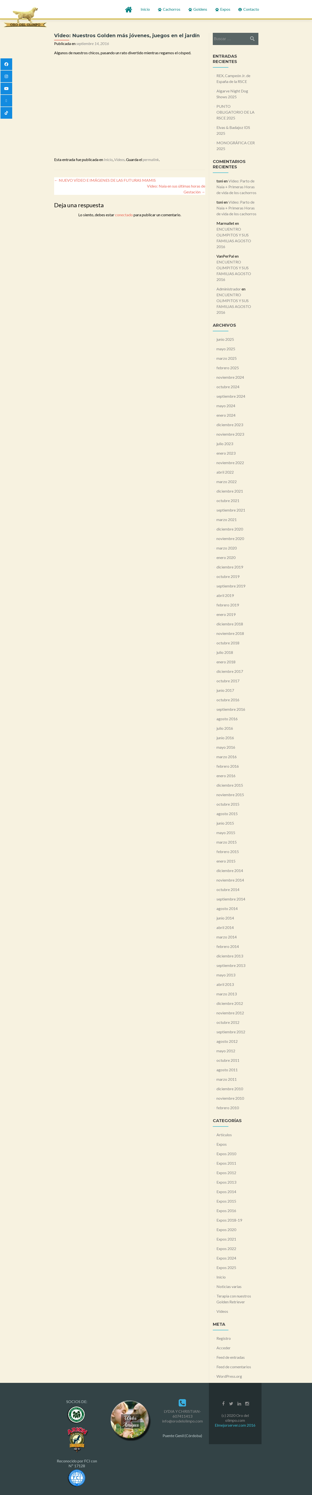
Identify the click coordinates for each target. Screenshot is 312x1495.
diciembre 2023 (229, 424)
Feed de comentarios (233, 1366)
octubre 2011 (227, 1060)
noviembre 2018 (230, 633)
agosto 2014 (227, 908)
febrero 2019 (227, 605)
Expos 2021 (226, 1239)
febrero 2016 (227, 766)
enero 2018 (225, 661)
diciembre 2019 (229, 567)
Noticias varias (229, 1286)
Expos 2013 (226, 1182)
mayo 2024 (225, 405)
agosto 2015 (227, 813)
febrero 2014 (227, 946)
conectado (124, 214)
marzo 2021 (226, 519)
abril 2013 (225, 984)
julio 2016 (224, 728)
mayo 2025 (225, 348)
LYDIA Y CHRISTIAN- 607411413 (182, 1413)
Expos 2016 (226, 1210)
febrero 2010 (227, 1107)
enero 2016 (225, 775)
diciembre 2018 (229, 623)
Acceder (223, 1347)
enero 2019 (225, 614)
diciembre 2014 (229, 870)
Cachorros (168, 9)
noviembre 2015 (230, 794)
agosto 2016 (227, 718)
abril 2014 (225, 927)
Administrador (228, 289)
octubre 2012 (227, 1022)
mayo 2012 (225, 1050)
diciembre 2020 (229, 529)
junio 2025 (225, 339)
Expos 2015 (226, 1201)
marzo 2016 (226, 756)
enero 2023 (225, 453)
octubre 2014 (227, 889)
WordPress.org (229, 1376)
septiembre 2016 (230, 709)
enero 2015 (225, 861)
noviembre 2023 (230, 434)
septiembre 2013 (230, 965)
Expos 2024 (226, 1258)
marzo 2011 (226, 1079)
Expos (222, 9)
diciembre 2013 (229, 956)
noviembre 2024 (230, 377)
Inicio (145, 9)
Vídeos (119, 159)
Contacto (248, 9)
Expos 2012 (226, 1172)
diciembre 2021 (229, 491)
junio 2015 (225, 823)
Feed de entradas (230, 1357)
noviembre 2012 (230, 1012)
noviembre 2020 (230, 538)
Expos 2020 (226, 1229)
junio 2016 (225, 737)
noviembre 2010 (230, 1098)
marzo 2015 (226, 842)
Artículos (224, 1134)
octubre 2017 (227, 680)
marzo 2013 (226, 993)
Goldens (197, 9)
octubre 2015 (227, 804)
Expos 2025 (226, 1267)
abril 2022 (225, 472)
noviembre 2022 (230, 462)
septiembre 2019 (230, 586)
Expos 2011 (226, 1163)
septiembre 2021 (230, 510)
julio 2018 (224, 652)
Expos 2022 (226, 1248)
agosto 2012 (227, 1041)
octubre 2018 (227, 642)
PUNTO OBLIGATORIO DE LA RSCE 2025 (235, 112)
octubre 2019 (227, 576)
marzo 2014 (226, 937)
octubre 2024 (227, 386)
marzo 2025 (226, 358)
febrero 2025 (227, 367)
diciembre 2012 (229, 1003)
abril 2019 (225, 595)
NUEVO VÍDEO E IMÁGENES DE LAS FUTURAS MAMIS (105, 180)
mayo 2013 (225, 975)
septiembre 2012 (230, 1031)
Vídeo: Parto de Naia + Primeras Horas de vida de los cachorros (236, 187)
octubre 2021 (227, 500)
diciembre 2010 (229, 1088)
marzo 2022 (226, 481)
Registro (223, 1338)
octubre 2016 (227, 699)
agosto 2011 (227, 1069)
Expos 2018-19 (229, 1220)
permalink (151, 159)
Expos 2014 (226, 1191)
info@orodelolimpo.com (182, 1421)
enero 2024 (225, 415)
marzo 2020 (226, 548)
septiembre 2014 (230, 899)
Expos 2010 (226, 1153)
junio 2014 (225, 918)
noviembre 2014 (230, 880)
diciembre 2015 (229, 785)
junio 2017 (225, 690)
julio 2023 (224, 443)
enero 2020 (225, 557)
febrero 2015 (227, 851)
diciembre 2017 (229, 671)
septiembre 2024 (230, 396)
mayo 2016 (225, 747)
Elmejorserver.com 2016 (235, 1425)
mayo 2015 (225, 832)
